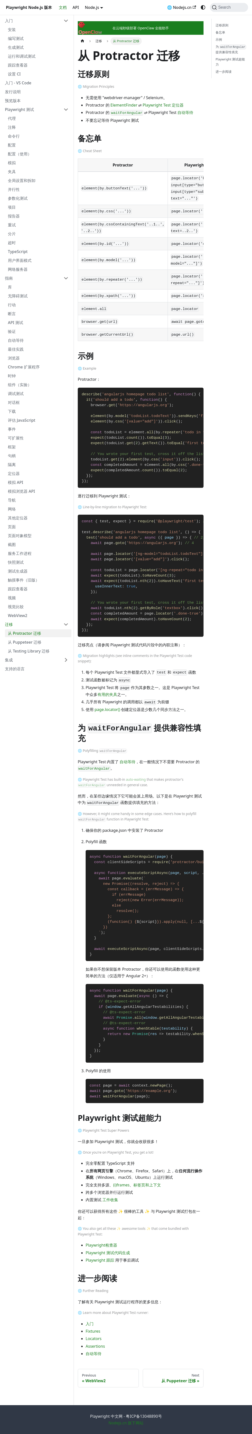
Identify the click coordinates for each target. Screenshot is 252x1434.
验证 (12, 331)
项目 (12, 207)
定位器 (14, 473)
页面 (12, 526)
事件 (12, 429)
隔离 (12, 464)
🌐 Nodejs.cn (181, 7)
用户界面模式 (20, 260)
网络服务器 (18, 269)
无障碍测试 (18, 296)
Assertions (95, 1346)
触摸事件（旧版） (23, 580)
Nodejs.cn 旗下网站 (126, 1423)
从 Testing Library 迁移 (28, 651)
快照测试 (16, 562)
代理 (12, 118)
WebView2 (17, 615)
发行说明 (13, 91)
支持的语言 (15, 669)
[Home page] (82, 41)
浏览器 (14, 358)
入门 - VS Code (18, 83)
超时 (12, 242)
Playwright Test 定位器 (163, 105)
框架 (12, 447)
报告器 (14, 216)
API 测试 (15, 322)
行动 (12, 305)
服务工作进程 (20, 553)
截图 (12, 544)
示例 (219, 39)
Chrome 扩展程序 (24, 367)
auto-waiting (136, 779)
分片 (12, 233)
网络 (12, 509)
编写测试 (16, 38)
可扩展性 (16, 438)
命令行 (14, 136)
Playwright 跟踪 (100, 1260)
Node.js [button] (92, 7)
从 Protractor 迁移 (24, 633)
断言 (12, 313)
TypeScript (18, 251)
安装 (12, 29)
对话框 (14, 402)
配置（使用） (20, 154)
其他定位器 (18, 518)
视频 (12, 597)
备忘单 (220, 32)
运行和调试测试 (21, 56)
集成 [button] (9, 660)
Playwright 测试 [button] (19, 109)
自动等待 (16, 340)
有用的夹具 (107, 694)
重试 (12, 225)
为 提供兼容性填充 (231, 49)
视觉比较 (16, 606)
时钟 (12, 376)
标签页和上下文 (147, 1185)
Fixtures (93, 1331)
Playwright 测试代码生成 (108, 1252)
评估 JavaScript (21, 420)
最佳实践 (16, 349)
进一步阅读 (224, 71)
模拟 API (15, 482)
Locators (93, 1338)
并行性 (14, 189)
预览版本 (13, 100)
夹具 (12, 171)
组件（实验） (20, 384)
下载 (12, 411)
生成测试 (16, 47)
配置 (12, 145)
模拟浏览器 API (21, 491)
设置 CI (14, 74)
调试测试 (16, 393)
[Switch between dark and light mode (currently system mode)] (203, 7)
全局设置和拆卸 (21, 180)
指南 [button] (9, 278)
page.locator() (107, 709)
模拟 (12, 162)
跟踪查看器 (18, 65)
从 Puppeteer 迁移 (24, 642)
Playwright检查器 (101, 1245)
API (76, 7)
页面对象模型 (20, 535)
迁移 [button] (9, 624)
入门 (90, 1323)
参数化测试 (18, 198)
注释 (12, 127)
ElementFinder (124, 105)
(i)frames (121, 1185)
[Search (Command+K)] (229, 7)
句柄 (12, 455)
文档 (63, 7)
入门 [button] (9, 20)
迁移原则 (222, 25)
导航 (12, 500)
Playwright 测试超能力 (230, 62)
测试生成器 (18, 571)
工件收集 (110, 1199)
